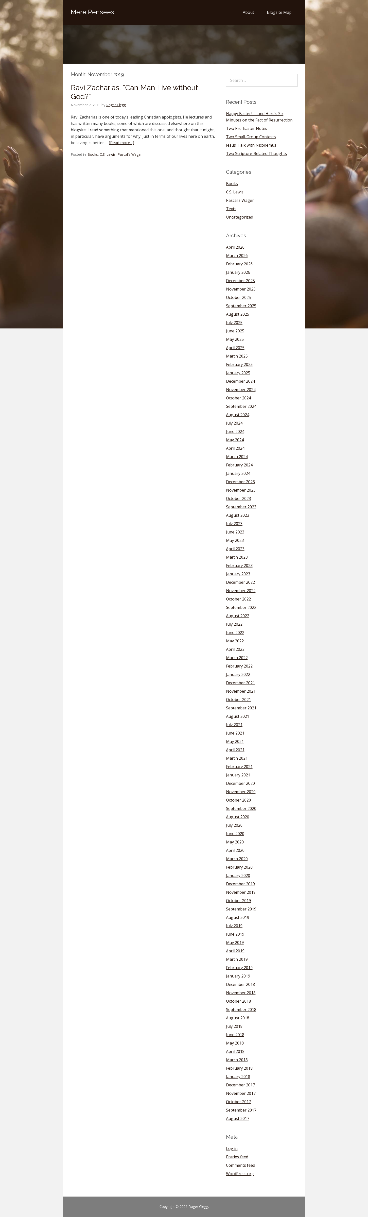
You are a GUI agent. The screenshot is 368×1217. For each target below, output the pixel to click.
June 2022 (235, 632)
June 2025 (235, 331)
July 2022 (234, 624)
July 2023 (234, 523)
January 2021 (238, 775)
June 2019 (235, 934)
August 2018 (237, 1018)
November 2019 (241, 892)
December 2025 (240, 280)
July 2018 (234, 1026)
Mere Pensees (92, 12)
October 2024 (238, 398)
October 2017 (238, 1101)
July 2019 (234, 925)
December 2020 (240, 783)
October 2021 (238, 699)
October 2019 (238, 900)
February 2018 (239, 1068)
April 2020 (235, 850)
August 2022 (237, 615)
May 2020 (235, 842)
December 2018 (240, 984)
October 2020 (238, 800)
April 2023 (235, 548)
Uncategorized (239, 217)
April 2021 (235, 750)
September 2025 (241, 306)
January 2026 (238, 272)
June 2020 (235, 833)
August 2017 (237, 1118)
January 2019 (238, 976)
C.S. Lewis (108, 154)
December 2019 (240, 884)
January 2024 (238, 473)
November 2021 (241, 691)
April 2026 (235, 247)
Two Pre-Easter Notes (246, 128)
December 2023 (240, 481)
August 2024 (237, 414)
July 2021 (234, 724)
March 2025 (237, 356)
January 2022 (238, 674)
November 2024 (241, 389)
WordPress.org (240, 1173)
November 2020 (241, 791)
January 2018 (238, 1076)
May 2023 (235, 540)
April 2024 (235, 448)
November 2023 (241, 490)
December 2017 (240, 1085)
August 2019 (237, 917)
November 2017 (241, 1093)
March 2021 (237, 758)
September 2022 (241, 607)
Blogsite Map (279, 12)
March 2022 (237, 657)
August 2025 (237, 314)
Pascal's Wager (130, 154)
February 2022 (239, 666)
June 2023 (235, 532)
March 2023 (237, 557)
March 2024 (237, 456)
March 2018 (237, 1060)
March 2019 (237, 959)
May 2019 (235, 942)
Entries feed (237, 1157)
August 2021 (237, 716)
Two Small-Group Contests (251, 136)
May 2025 (235, 339)
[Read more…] (121, 142)
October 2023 (238, 498)
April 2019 (235, 951)
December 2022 (240, 582)
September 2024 (241, 406)
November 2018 (241, 992)
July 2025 (234, 322)
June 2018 (235, 1034)
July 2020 (234, 825)
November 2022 (241, 590)
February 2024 (239, 465)
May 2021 (235, 741)
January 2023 (238, 574)
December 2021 (240, 683)
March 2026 (237, 255)
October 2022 (238, 599)
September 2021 (241, 708)
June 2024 (235, 431)
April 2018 (235, 1051)
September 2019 (241, 909)
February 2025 (239, 364)
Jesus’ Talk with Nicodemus (251, 145)
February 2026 (239, 264)
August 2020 (237, 817)
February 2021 (239, 766)
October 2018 (238, 1001)
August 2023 (237, 515)
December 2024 (240, 381)
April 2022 (235, 649)
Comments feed (240, 1165)
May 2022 (235, 641)
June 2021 (235, 733)
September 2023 (241, 507)
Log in (232, 1148)
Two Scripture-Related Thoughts (256, 153)
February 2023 (239, 565)
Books (93, 154)
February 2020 (239, 867)
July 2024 (234, 423)
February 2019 (239, 967)
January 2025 (238, 373)
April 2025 (235, 347)
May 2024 (235, 440)
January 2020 (238, 875)
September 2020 (241, 808)
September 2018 (241, 1009)
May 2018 (235, 1043)
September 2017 (241, 1110)
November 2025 (241, 289)
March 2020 (237, 858)
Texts (231, 208)
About (248, 12)
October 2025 (238, 297)
